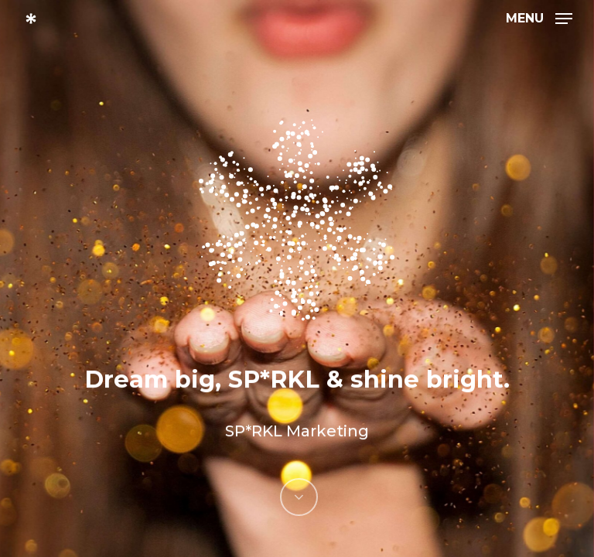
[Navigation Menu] (539, 17)
